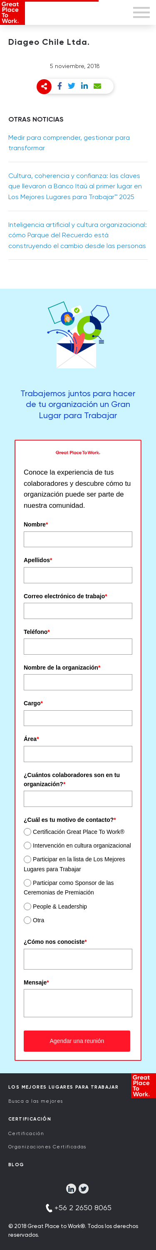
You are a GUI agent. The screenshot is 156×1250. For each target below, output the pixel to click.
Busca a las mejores (35, 1101)
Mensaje (36, 982)
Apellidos (38, 560)
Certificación (26, 1133)
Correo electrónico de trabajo (65, 596)
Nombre (36, 524)
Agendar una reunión (77, 1041)
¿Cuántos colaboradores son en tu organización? (72, 779)
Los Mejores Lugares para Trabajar (63, 1087)
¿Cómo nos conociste (55, 941)
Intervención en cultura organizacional (82, 845)
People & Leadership (60, 906)
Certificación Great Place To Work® (78, 831)
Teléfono (37, 632)
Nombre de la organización (62, 667)
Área (31, 739)
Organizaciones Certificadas (47, 1147)
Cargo (33, 703)
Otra (38, 920)
